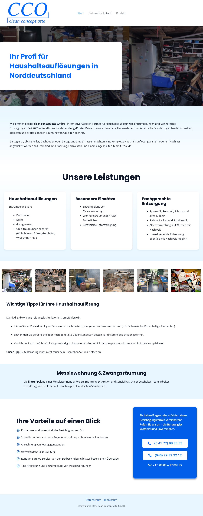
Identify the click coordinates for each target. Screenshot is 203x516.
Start (80, 13)
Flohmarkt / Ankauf (99, 13)
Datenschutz (93, 500)
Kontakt (121, 13)
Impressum (110, 500)
